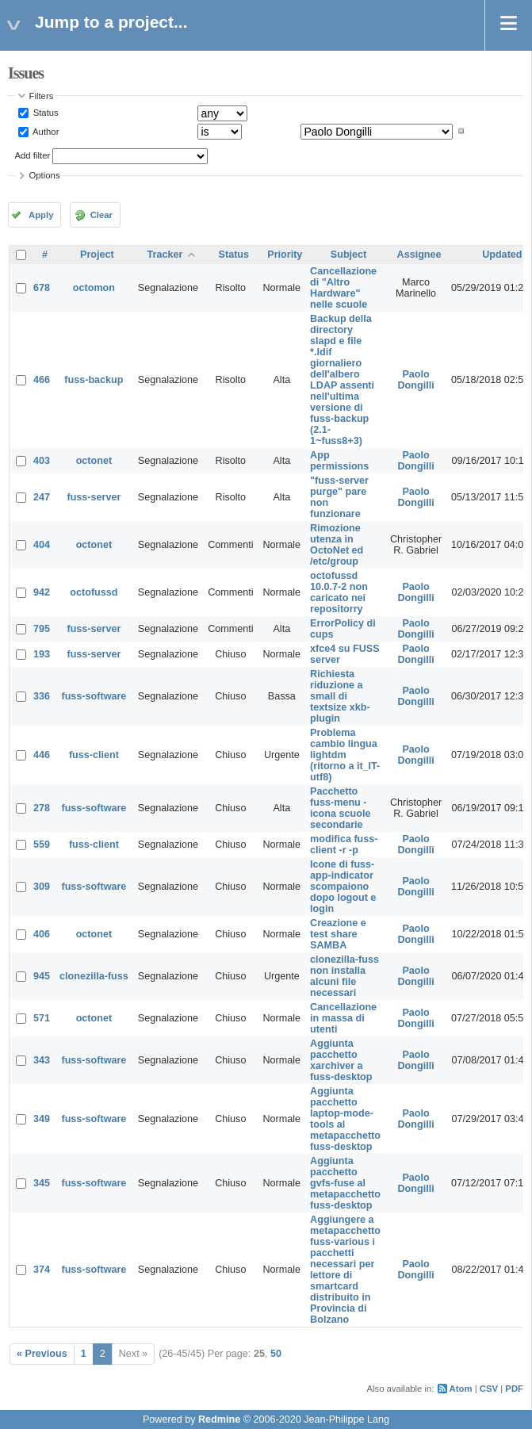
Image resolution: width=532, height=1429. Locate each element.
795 (41, 628)
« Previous (42, 1353)
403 (41, 460)
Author (45, 131)
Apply (41, 215)
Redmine (219, 1419)
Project (97, 254)
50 (275, 1353)
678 (41, 287)
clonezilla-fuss (93, 976)
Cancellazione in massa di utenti (343, 1018)
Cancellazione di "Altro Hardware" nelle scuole (343, 288)
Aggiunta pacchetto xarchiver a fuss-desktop (341, 1060)
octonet (94, 460)
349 (41, 1118)
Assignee (419, 254)
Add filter (33, 155)
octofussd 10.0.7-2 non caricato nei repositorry (339, 592)
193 (41, 654)
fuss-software (93, 696)
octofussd (93, 592)
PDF (514, 1388)
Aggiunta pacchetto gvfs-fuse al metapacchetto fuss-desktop (345, 1183)
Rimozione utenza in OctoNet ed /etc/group (336, 545)
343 (41, 1060)
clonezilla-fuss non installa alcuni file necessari (344, 976)
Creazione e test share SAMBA (338, 934)
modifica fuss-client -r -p (343, 844)
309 (41, 886)
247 (41, 497)
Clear (101, 215)
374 (41, 1269)
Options (44, 175)
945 (41, 976)
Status (45, 112)
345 (41, 1183)
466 (41, 379)
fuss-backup (93, 379)
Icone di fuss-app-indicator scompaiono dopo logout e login (343, 886)
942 (41, 592)
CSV (489, 1388)
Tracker (165, 254)
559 (41, 844)
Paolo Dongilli (415, 380)
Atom (461, 1388)
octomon (94, 287)
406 (41, 934)
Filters (41, 96)
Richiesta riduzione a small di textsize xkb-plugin (340, 696)
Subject (349, 254)
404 (41, 544)
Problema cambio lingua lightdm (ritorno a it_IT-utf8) (345, 755)
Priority (284, 254)
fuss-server (94, 497)
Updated (502, 254)
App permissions (339, 461)
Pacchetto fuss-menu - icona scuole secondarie (340, 808)
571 (41, 1018)
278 (41, 808)
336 (41, 696)
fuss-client (94, 754)
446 (41, 754)
